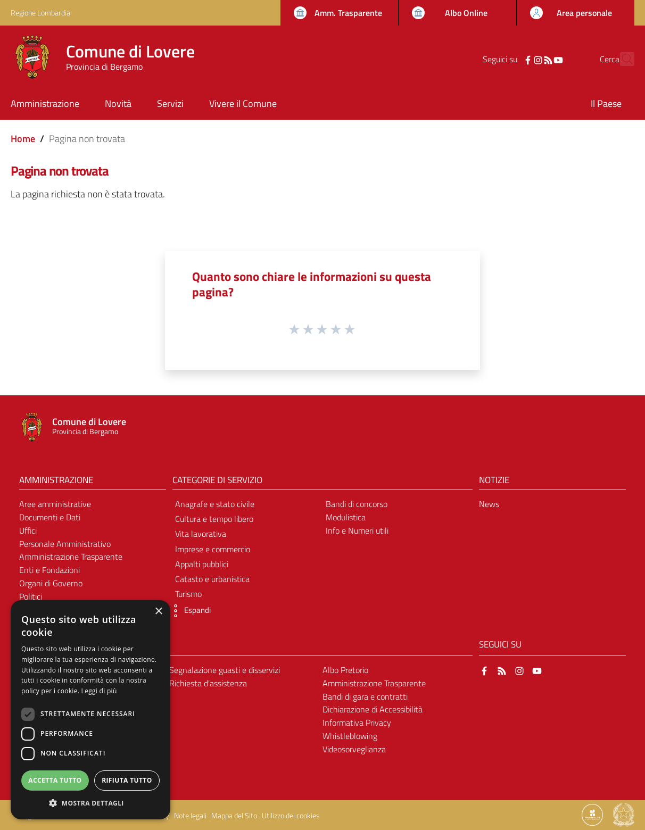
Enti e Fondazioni (49, 569)
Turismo (188, 593)
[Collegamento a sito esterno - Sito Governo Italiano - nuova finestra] (623, 814)
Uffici (28, 530)
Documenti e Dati (49, 517)
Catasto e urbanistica (212, 578)
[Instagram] (519, 59)
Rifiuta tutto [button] (127, 780)
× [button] (158, 612)
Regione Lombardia (40, 12)
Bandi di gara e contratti (365, 696)
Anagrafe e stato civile (214, 503)
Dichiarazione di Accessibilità (372, 709)
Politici (30, 596)
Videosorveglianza (354, 749)
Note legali (190, 815)
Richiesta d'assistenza (208, 683)
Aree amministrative (55, 503)
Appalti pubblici (201, 564)
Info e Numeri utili (357, 530)
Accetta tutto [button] (54, 780)
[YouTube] (539, 59)
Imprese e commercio (212, 549)
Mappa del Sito (234, 815)
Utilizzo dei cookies (291, 815)
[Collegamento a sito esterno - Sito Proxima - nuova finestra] (592, 814)
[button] (189, 610)
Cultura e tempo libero (214, 518)
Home (23, 138)
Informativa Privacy (356, 722)
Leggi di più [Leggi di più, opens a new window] (99, 690)
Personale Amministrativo (65, 543)
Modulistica (346, 517)
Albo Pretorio (345, 669)
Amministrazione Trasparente (70, 556)
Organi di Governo (50, 583)
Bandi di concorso (356, 503)
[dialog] (90, 709)
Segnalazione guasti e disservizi (224, 669)
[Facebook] (509, 59)
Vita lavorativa (200, 533)
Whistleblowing (349, 735)
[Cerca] (621, 59)
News (489, 503)
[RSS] (529, 59)
